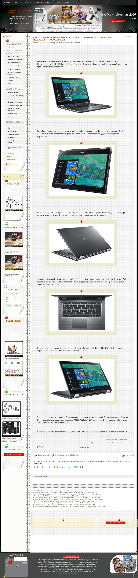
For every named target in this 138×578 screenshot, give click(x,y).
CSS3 (10, 84)
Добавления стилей (14, 62)
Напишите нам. (125, 443)
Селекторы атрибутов (15, 105)
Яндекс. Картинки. (124, 439)
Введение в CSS (13, 56)
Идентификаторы (14, 92)
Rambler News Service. (123, 436)
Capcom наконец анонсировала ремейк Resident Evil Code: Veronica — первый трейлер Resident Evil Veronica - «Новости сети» (14, 250)
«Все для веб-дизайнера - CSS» (120, 574)
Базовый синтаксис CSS (10, 378)
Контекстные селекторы (16, 95)
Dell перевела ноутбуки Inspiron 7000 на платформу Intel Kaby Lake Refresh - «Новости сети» (68, 501)
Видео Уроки (13, 165)
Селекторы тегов (13, 77)
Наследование (12, 131)
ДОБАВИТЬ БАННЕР (117, 21)
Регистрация (12, 566)
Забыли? (21, 566)
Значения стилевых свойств (14, 73)
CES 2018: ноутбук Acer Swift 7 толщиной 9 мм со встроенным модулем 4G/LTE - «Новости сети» (69, 494)
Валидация (11, 137)
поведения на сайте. (105, 443)
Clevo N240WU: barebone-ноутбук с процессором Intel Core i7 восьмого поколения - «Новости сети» (70, 496)
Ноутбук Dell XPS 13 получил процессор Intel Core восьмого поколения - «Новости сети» (66, 504)
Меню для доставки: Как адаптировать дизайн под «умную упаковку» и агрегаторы (11, 440)
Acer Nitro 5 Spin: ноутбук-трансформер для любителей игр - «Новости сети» (62, 491)
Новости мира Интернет (72, 43)
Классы (10, 81)
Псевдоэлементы (13, 117)
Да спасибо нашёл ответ (13, 297)
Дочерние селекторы (15, 102)
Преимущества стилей (15, 59)
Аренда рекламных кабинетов (12, 212)
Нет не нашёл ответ (12, 299)
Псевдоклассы (13, 113)
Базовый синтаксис (14, 69)
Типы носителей (13, 66)
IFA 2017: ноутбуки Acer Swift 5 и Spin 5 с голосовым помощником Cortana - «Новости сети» (68, 492)
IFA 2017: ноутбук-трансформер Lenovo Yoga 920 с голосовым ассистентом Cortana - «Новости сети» (70, 499)
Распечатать (130, 455)
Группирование (13, 128)
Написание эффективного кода (14, 147)
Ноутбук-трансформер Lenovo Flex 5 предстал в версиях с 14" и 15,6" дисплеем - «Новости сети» (69, 498)
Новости (60, 43)
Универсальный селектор (13, 109)
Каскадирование (13, 134)
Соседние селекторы (15, 99)
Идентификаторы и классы (14, 142)
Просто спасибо (11, 301)
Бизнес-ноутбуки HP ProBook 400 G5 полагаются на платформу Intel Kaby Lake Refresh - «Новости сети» (71, 506)
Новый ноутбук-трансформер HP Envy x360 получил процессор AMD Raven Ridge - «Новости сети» (70, 503)
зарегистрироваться (108, 461)
